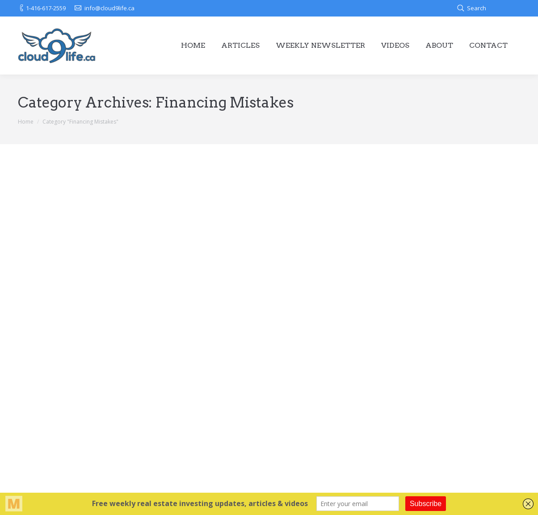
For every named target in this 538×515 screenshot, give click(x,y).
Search (476, 8)
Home (26, 121)
